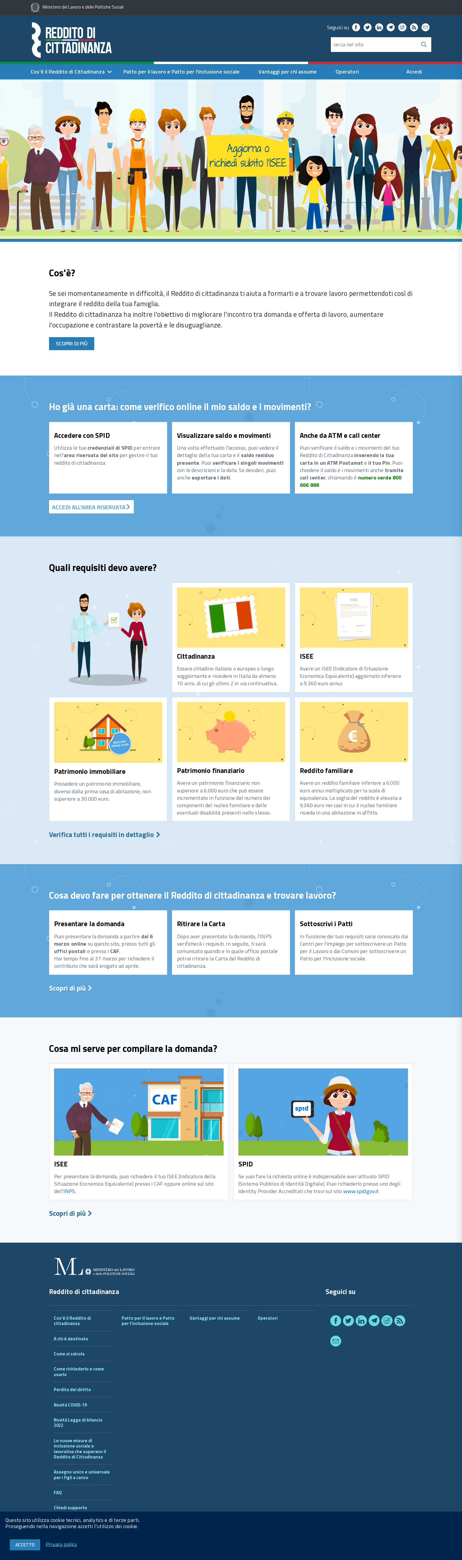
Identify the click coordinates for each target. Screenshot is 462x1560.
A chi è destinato (71, 1338)
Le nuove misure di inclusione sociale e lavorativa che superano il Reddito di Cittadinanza (80, 1448)
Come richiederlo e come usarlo (79, 1371)
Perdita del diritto (72, 1389)
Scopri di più (71, 343)
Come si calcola (69, 1353)
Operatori (347, 72)
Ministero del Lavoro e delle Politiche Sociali (77, 7)
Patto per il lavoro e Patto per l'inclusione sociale (181, 72)
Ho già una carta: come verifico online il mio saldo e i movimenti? (180, 406)
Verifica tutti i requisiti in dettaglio (105, 834)
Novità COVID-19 (70, 1404)
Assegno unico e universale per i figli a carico (82, 1474)
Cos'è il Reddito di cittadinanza (72, 1321)
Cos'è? (62, 273)
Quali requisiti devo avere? (103, 567)
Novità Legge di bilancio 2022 (78, 1423)
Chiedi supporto (70, 1507)
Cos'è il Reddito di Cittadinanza (68, 72)
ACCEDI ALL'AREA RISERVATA (91, 507)
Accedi (414, 72)
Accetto (25, 1544)
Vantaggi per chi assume (287, 72)
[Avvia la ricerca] (424, 44)
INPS (69, 1191)
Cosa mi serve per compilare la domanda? (133, 1048)
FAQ (58, 1492)
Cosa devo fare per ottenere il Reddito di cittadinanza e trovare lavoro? (192, 895)
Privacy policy (61, 1544)
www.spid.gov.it (361, 1191)
